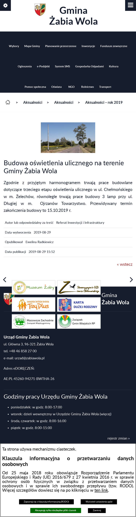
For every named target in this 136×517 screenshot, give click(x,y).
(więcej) (105, 414)
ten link (101, 490)
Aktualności (32, 102)
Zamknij (97, 510)
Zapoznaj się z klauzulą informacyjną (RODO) (46, 502)
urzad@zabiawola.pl (29, 358)
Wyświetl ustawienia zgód (99, 502)
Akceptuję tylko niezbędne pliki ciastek (55, 510)
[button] (130, 5)
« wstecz (124, 264)
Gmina (66, 15)
